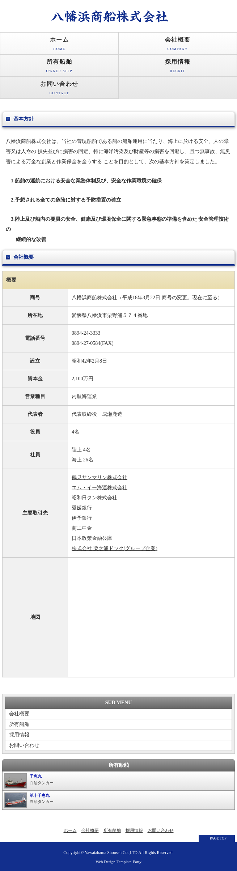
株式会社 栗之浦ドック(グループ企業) (114, 548)
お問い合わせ (59, 89)
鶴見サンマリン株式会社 (99, 477)
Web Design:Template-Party (118, 861)
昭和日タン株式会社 (94, 497)
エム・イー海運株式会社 (99, 487)
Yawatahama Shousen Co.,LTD (111, 852)
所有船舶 (59, 67)
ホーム (59, 45)
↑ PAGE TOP (217, 838)
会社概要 (178, 45)
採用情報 (178, 67)
